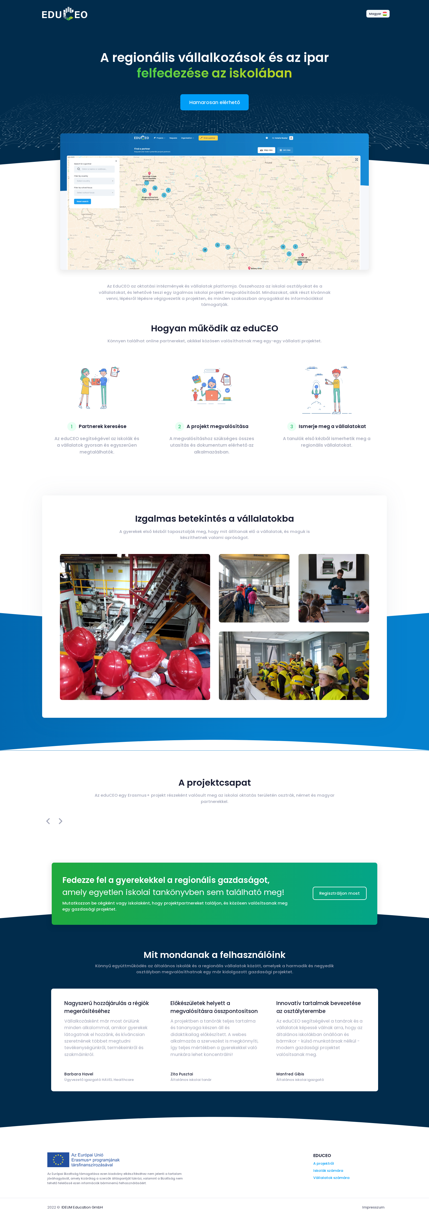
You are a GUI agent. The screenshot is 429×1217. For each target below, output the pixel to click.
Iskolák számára (328, 1170)
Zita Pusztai (181, 1074)
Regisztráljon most (339, 893)
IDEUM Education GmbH (82, 1207)
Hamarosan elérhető (214, 102)
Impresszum (373, 1207)
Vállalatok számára (331, 1177)
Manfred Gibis (290, 1074)
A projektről (323, 1163)
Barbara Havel (78, 1074)
